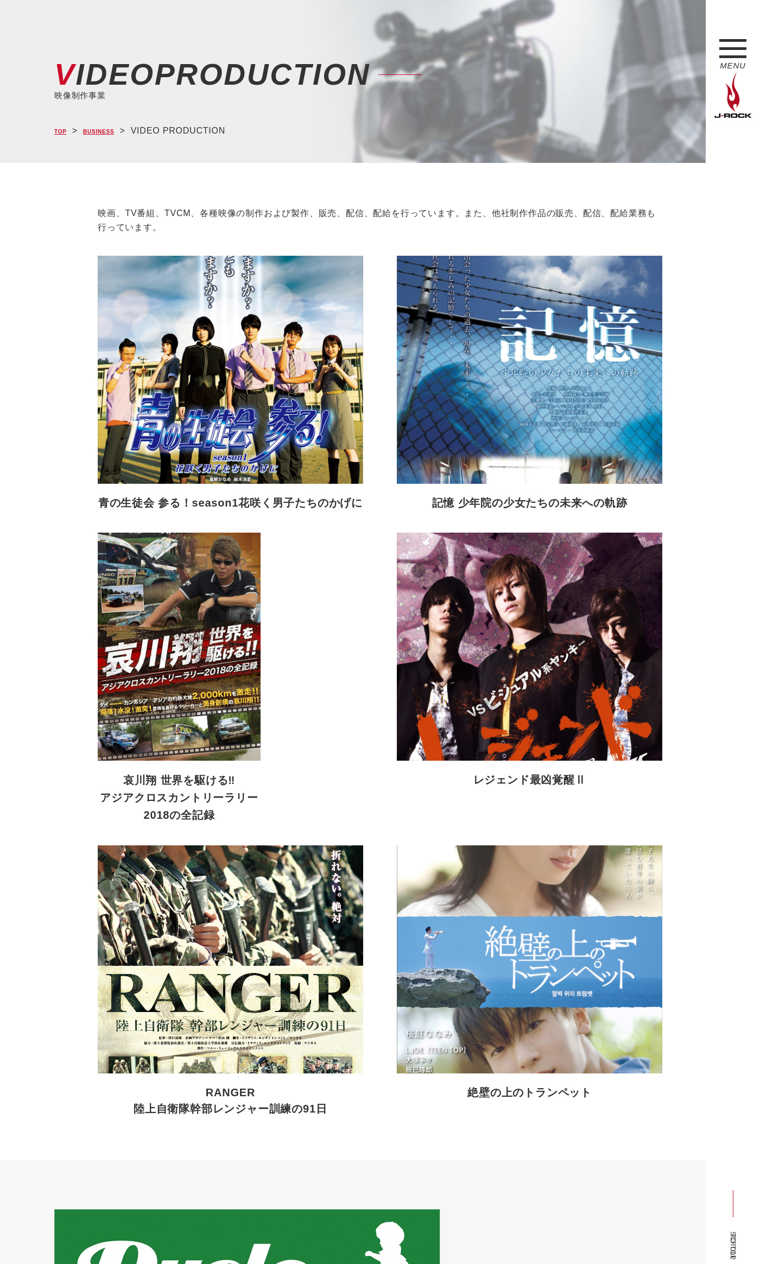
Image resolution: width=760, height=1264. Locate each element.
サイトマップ (233, 1236)
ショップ (284, 1236)
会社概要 (182, 1236)
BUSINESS (113, 131)
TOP (63, 131)
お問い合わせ (335, 1236)
